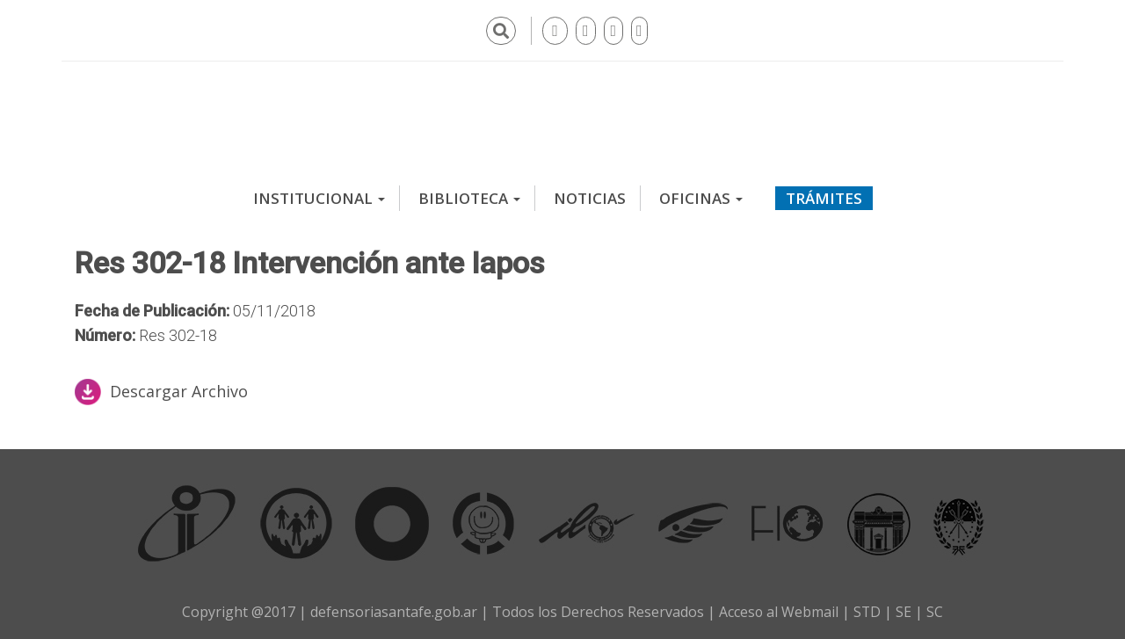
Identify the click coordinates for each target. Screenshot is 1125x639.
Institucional (319, 197)
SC (935, 611)
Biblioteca (469, 197)
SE (904, 611)
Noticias (590, 197)
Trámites (824, 197)
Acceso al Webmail (778, 611)
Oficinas (701, 197)
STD (867, 611)
